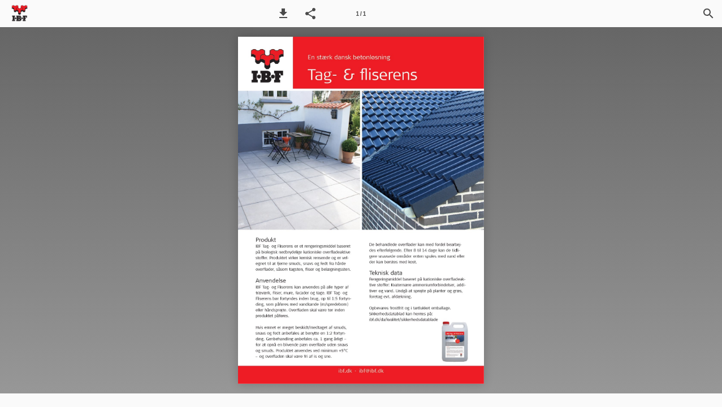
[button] (283, 13)
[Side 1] (361, 13)
